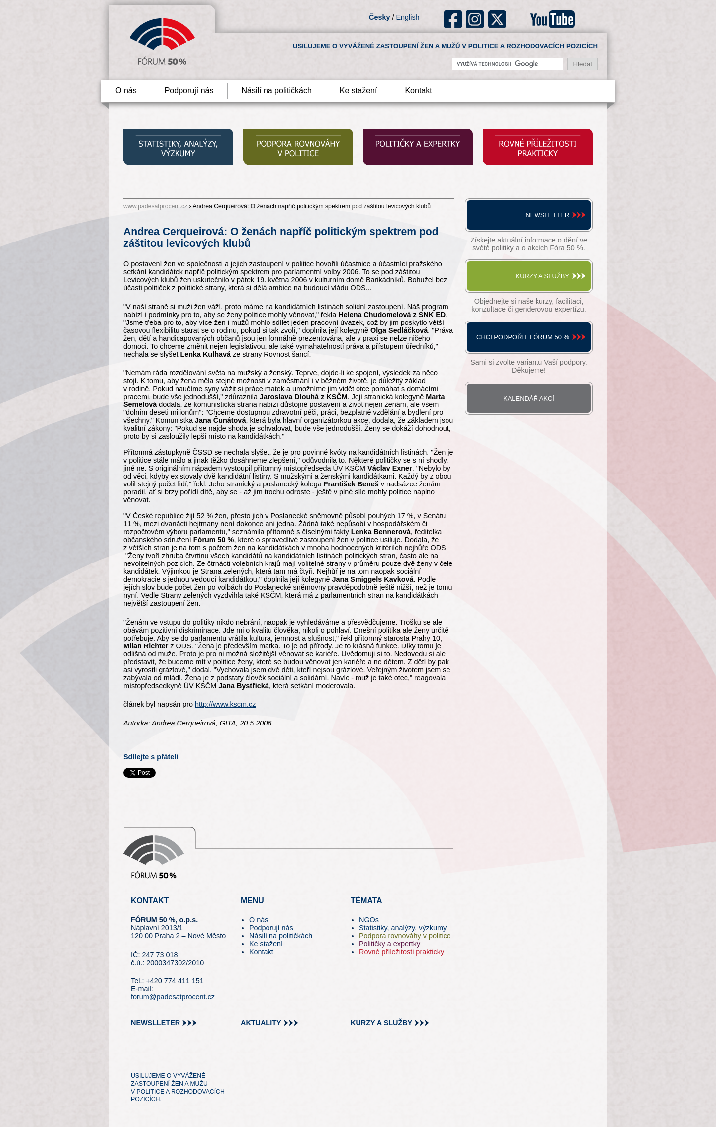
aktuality (261, 1023)
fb (453, 19)
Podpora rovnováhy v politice (405, 936)
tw (137, 1057)
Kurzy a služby (542, 276)
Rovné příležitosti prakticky (401, 952)
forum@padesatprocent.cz (173, 997)
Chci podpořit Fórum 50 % (522, 337)
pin (154, 1057)
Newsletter (547, 215)
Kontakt (418, 90)
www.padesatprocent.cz (155, 206)
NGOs (369, 920)
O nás (126, 90)
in (186, 1057)
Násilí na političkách (276, 90)
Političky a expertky (389, 944)
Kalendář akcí (528, 398)
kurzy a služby (381, 1023)
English (407, 17)
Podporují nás (189, 90)
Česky (379, 17)
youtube (552, 19)
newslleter (155, 1023)
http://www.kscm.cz (225, 704)
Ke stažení (358, 90)
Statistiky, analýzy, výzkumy (403, 928)
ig (475, 19)
